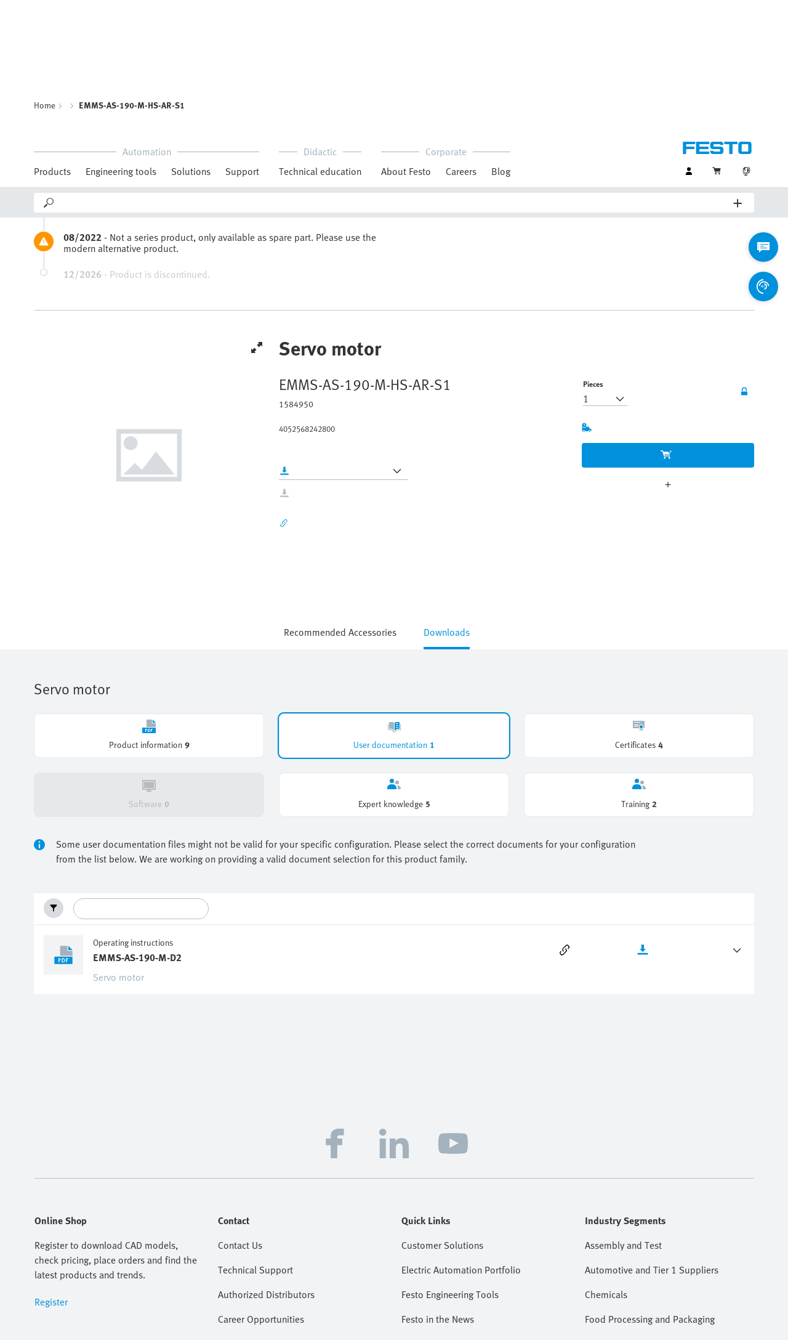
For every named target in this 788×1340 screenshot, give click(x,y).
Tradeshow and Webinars (453, 1254)
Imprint (284, 1333)
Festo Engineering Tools (450, 1180)
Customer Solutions (442, 1131)
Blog (500, 42)
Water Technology (622, 1254)
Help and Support (254, 1229)
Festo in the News (437, 1205)
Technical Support (255, 1155)
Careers (461, 42)
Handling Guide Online (447, 1229)
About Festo (406, 42)
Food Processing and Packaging (650, 1205)
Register (51, 1187)
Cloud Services (669, 1333)
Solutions (191, 42)
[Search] (394, 73)
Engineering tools (121, 42)
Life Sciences (611, 1229)
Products (52, 42)
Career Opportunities (261, 1205)
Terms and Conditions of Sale (586, 1333)
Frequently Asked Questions (275, 1254)
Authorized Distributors (266, 1180)
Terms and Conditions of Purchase (474, 1333)
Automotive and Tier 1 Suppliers (651, 1155)
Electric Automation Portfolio (461, 1155)
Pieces (593, 269)
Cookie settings (730, 1333)
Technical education (320, 42)
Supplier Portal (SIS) (443, 1279)
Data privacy (329, 1333)
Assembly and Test (623, 1131)
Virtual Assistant (251, 1279)
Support (242, 42)
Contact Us (240, 1131)
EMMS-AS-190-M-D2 (137, 843)
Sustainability (385, 1333)
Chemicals (606, 1180)
